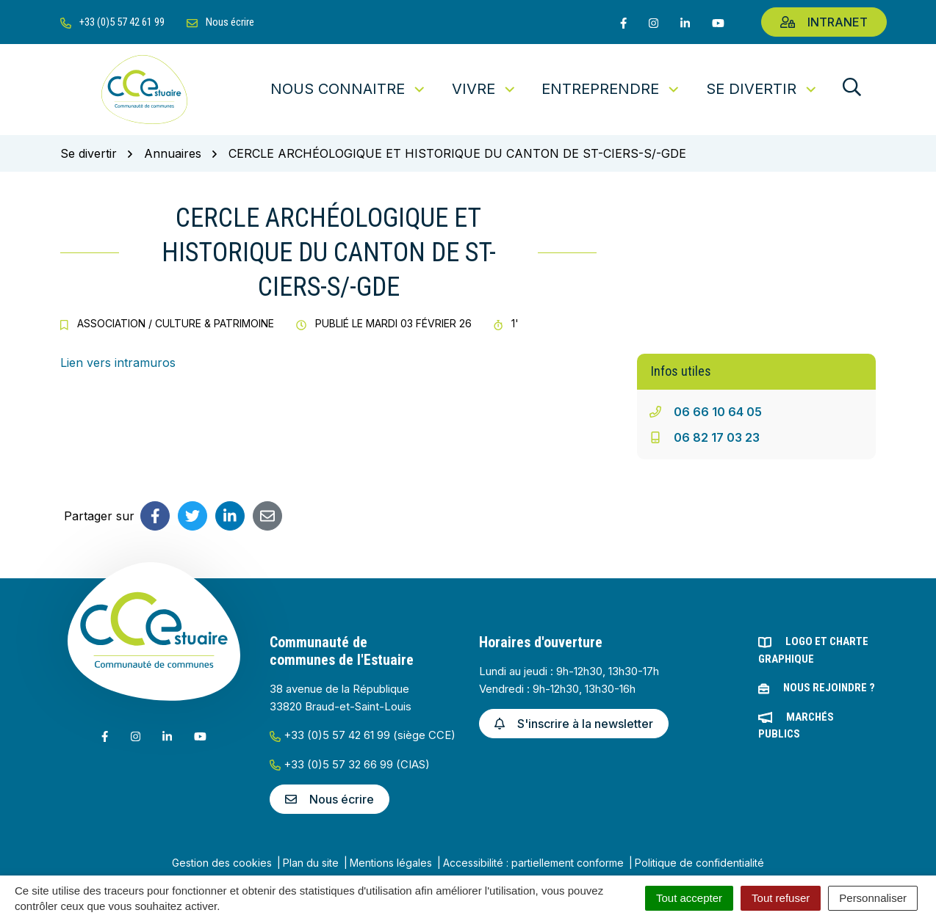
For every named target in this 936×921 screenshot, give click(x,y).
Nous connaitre (348, 89)
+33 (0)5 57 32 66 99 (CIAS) (350, 764)
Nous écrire (329, 799)
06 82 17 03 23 (717, 437)
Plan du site (311, 862)
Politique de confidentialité (699, 862)
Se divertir (762, 89)
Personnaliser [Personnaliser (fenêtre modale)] (873, 898)
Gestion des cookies (222, 862)
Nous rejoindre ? (829, 687)
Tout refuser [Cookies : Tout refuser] (781, 898)
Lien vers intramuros (118, 362)
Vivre (484, 89)
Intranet (824, 22)
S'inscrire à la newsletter (573, 723)
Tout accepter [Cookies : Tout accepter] (689, 898)
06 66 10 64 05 (718, 411)
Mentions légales (391, 862)
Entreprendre (611, 89)
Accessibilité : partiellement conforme (533, 862)
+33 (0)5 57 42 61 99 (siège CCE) (363, 735)
